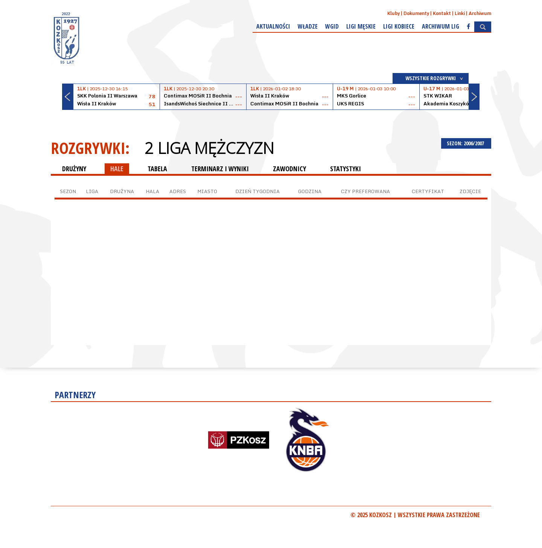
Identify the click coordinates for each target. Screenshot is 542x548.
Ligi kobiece (398, 26)
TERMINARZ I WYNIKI (220, 168)
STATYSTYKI (345, 168)
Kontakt (442, 13)
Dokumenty (416, 13)
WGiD (332, 26)
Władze (308, 26)
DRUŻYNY (74, 168)
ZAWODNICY (289, 168)
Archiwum (480, 13)
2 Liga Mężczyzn (209, 148)
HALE (116, 168)
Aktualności (273, 26)
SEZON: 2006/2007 (466, 143)
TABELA (157, 168)
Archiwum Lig (440, 26)
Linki (460, 13)
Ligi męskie (361, 26)
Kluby (393, 13)
